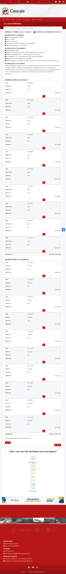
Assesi (27, 571)
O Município (13, 19)
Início (6, 28)
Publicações (34, 19)
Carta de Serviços (40, 19)
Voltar (8, 442)
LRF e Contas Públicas (26, 19)
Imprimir (57, 445)
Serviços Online (18, 19)
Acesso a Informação (14, 28)
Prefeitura (7, 19)
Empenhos (31, 28)
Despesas (24, 28)
